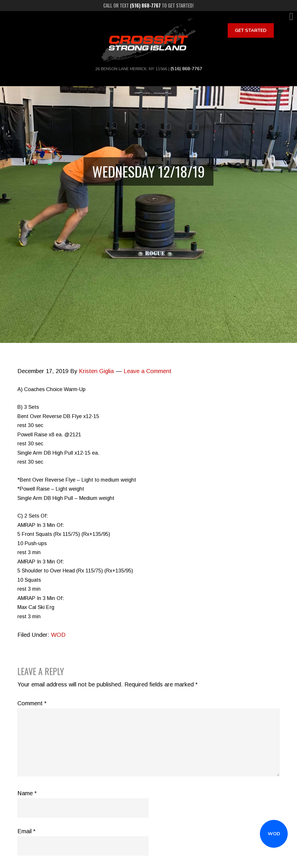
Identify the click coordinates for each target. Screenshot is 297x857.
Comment (31, 703)
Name (27, 793)
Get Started (251, 30)
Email (26, 831)
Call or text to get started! (148, 5)
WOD (274, 834)
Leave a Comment (147, 371)
